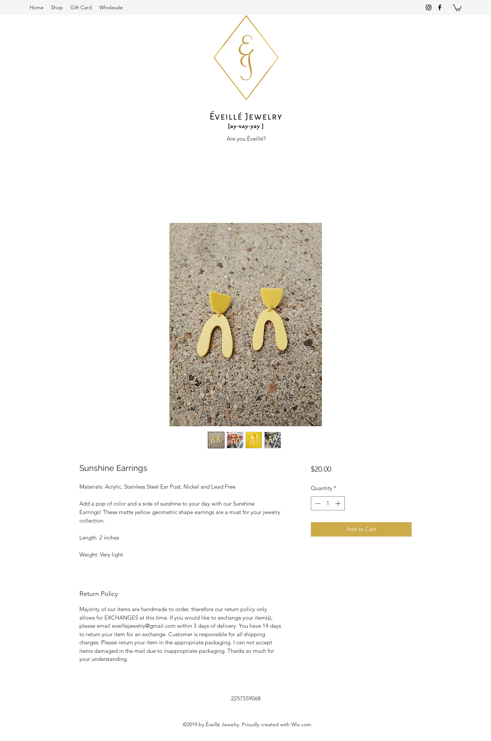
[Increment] (339, 503)
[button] (457, 7)
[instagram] (428, 7)
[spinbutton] (328, 503)
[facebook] (439, 7)
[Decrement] (317, 503)
